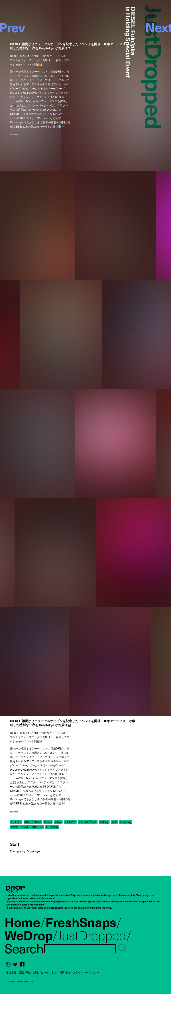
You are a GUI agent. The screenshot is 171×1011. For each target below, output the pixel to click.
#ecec (48, 822)
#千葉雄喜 (52, 827)
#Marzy (104, 822)
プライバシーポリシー (86, 972)
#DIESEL (16, 822)
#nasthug (125, 822)
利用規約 (64, 972)
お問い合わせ (41, 972)
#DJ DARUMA (32, 822)
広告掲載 (24, 972)
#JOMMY (70, 822)
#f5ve (58, 822)
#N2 (114, 822)
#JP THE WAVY (88, 822)
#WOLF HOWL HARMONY (27, 827)
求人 (54, 972)
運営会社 (11, 972)
